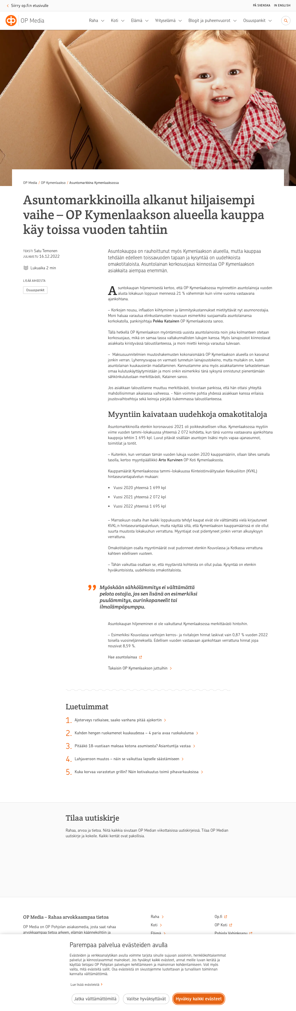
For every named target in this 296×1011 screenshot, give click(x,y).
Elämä (136, 20)
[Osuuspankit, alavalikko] (271, 20)
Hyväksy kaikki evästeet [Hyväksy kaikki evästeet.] (199, 999)
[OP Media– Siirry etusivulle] (28, 20)
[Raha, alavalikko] (104, 20)
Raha (93, 20)
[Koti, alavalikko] (124, 20)
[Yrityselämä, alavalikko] (181, 20)
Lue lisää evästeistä (85, 985)
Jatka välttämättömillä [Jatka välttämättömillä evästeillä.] (95, 999)
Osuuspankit (254, 20)
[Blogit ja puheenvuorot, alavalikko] (236, 20)
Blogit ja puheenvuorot (209, 20)
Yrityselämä (165, 20)
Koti (114, 20)
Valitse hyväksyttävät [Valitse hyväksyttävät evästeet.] (146, 999)
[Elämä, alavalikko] (148, 20)
